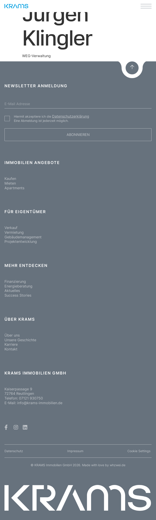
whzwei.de (117, 465)
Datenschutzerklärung (70, 116)
